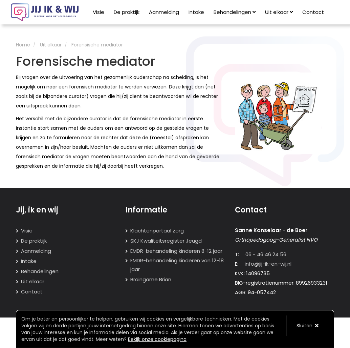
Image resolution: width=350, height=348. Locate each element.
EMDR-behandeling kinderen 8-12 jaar (176, 250)
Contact (313, 12)
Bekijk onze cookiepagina (157, 339)
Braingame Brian (150, 279)
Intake (196, 12)
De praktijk (126, 12)
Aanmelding (164, 12)
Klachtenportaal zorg (157, 230)
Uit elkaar (279, 12)
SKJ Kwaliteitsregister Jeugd (166, 240)
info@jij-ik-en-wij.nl (268, 263)
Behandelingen (235, 12)
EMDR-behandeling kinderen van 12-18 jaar (177, 265)
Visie (98, 12)
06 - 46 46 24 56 (265, 254)
